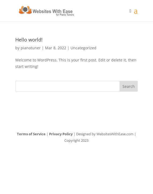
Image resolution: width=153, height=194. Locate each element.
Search (128, 86)
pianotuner (31, 47)
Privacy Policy (61, 133)
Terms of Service (31, 133)
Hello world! (29, 39)
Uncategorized (83, 47)
